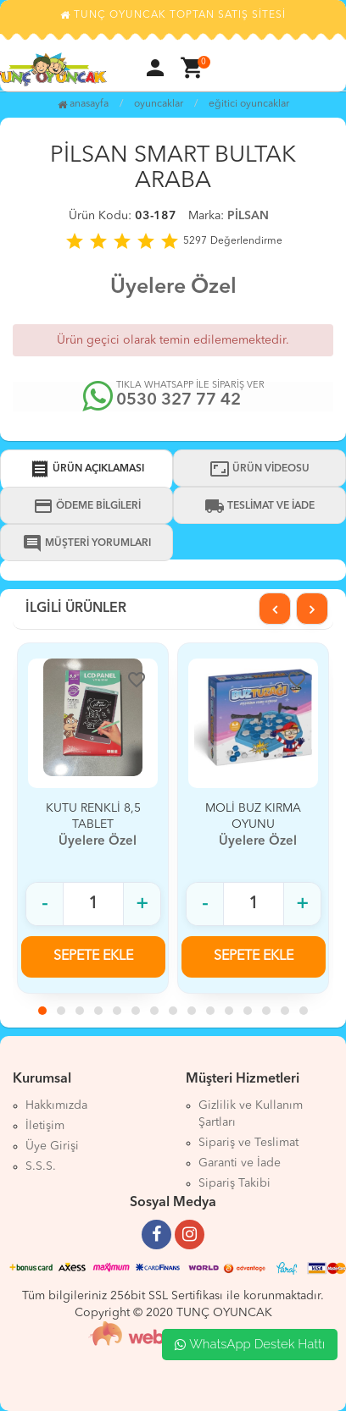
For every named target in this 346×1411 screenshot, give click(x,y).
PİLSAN (248, 216)
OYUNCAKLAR (158, 104)
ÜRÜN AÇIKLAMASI (87, 469)
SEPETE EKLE (93, 956)
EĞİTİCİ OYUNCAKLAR (249, 104)
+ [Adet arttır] (142, 904)
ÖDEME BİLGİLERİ (87, 506)
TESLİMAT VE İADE (259, 506)
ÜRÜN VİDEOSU (259, 469)
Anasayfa (83, 104)
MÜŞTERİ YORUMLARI (86, 543)
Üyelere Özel (173, 287)
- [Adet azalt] (44, 904)
